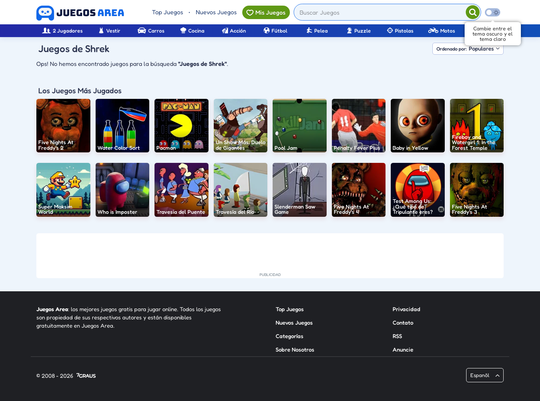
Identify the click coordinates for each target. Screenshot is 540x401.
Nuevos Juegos (216, 12)
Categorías (289, 336)
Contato (403, 322)
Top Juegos (167, 12)
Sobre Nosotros (295, 349)
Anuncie (403, 349)
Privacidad (406, 309)
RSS (397, 336)
